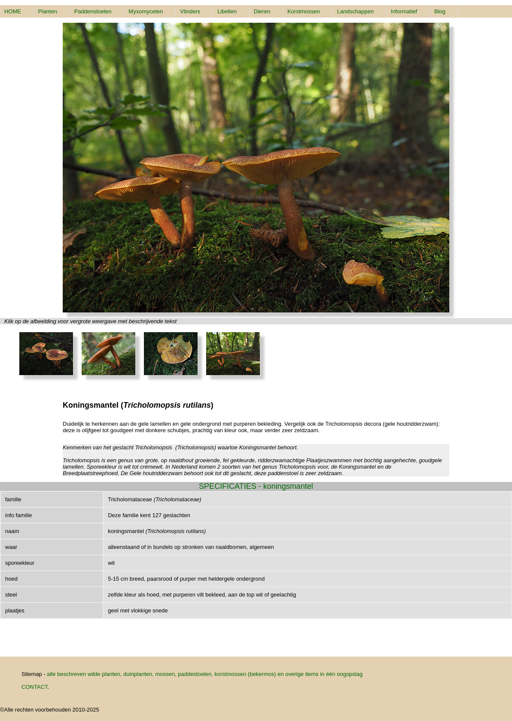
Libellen (227, 11)
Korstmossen (303, 11)
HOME (12, 11)
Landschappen (355, 11)
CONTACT (34, 687)
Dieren (262, 11)
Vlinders (190, 11)
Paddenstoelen (93, 11)
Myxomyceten (145, 11)
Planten (47, 11)
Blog (439, 11)
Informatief (404, 11)
